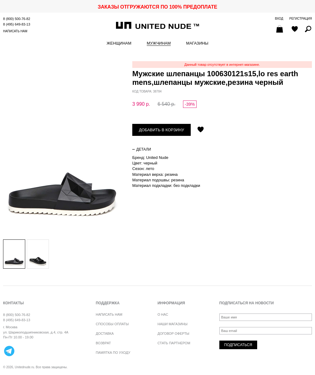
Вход (279, 18)
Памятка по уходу (113, 352)
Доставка (105, 333)
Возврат (103, 343)
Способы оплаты (112, 324)
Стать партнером (174, 343)
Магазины (197, 43)
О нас (163, 314)
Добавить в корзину (161, 130)
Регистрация (300, 18)
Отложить (200, 130)
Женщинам (119, 43)
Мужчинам (159, 43)
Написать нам (15, 31)
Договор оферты (173, 333)
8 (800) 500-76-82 (16, 19)
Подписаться (238, 345)
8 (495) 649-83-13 (16, 24)
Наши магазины (173, 324)
